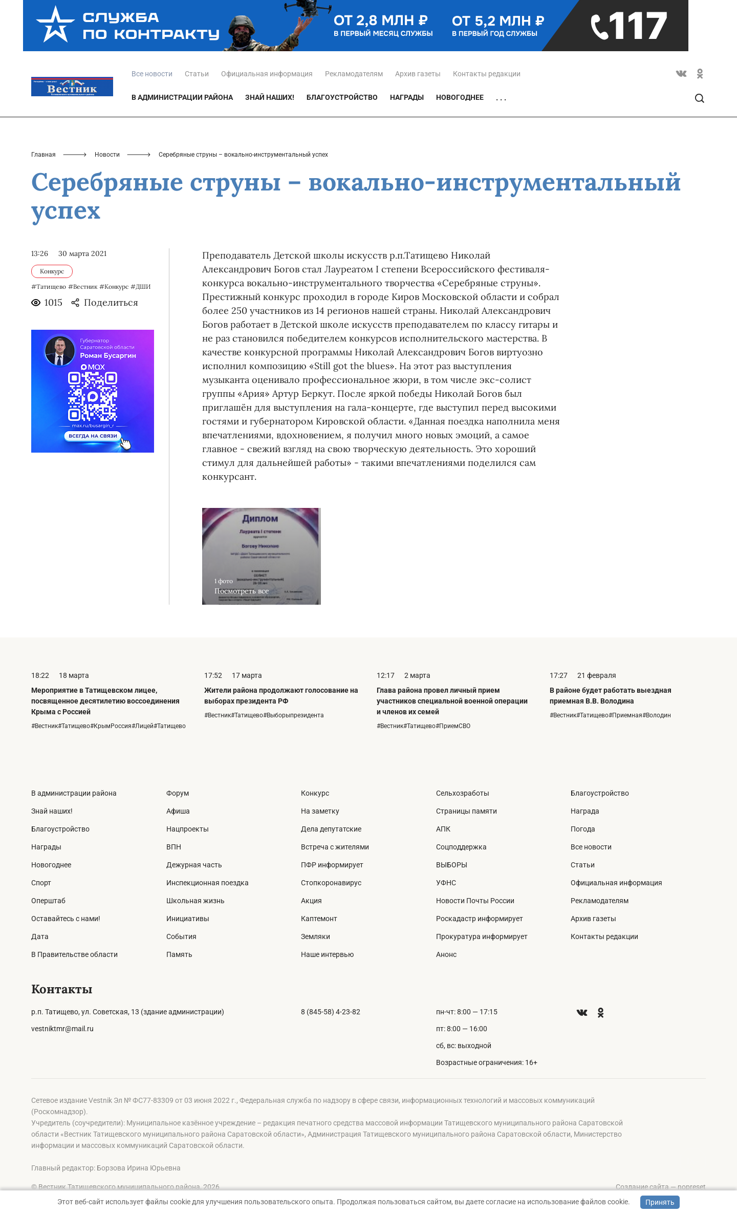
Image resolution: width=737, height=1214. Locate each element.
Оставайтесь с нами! (65, 918)
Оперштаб (48, 901)
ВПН (173, 847)
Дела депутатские (331, 829)
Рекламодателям (354, 74)
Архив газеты (418, 74)
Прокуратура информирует (482, 936)
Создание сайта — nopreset (661, 1187)
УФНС (446, 883)
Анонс (446, 954)
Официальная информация (267, 74)
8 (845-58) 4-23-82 (330, 1012)
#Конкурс (113, 286)
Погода (583, 829)
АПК (443, 829)
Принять (660, 1202)
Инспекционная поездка (207, 883)
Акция (311, 901)
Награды (407, 97)
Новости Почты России (475, 901)
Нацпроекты (187, 829)
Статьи (197, 74)
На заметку (320, 811)
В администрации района (182, 97)
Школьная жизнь (195, 901)
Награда (585, 811)
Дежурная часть (194, 865)
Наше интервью (327, 954)
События (181, 936)
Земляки (315, 936)
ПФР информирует (332, 865)
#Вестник (82, 286)
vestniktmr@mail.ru (62, 1029)
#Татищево (48, 286)
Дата (40, 936)
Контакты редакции (487, 74)
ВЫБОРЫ (451, 865)
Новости (107, 154)
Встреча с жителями (335, 847)
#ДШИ (140, 286)
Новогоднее (460, 97)
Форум (177, 793)
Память (179, 954)
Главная (43, 154)
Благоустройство (342, 97)
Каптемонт (319, 918)
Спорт (41, 883)
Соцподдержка (461, 847)
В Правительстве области (74, 954)
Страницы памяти (466, 811)
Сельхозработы (462, 793)
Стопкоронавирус (331, 883)
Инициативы (187, 918)
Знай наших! (269, 97)
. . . (501, 97)
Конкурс (315, 793)
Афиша (178, 811)
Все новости (591, 847)
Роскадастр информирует (479, 918)
